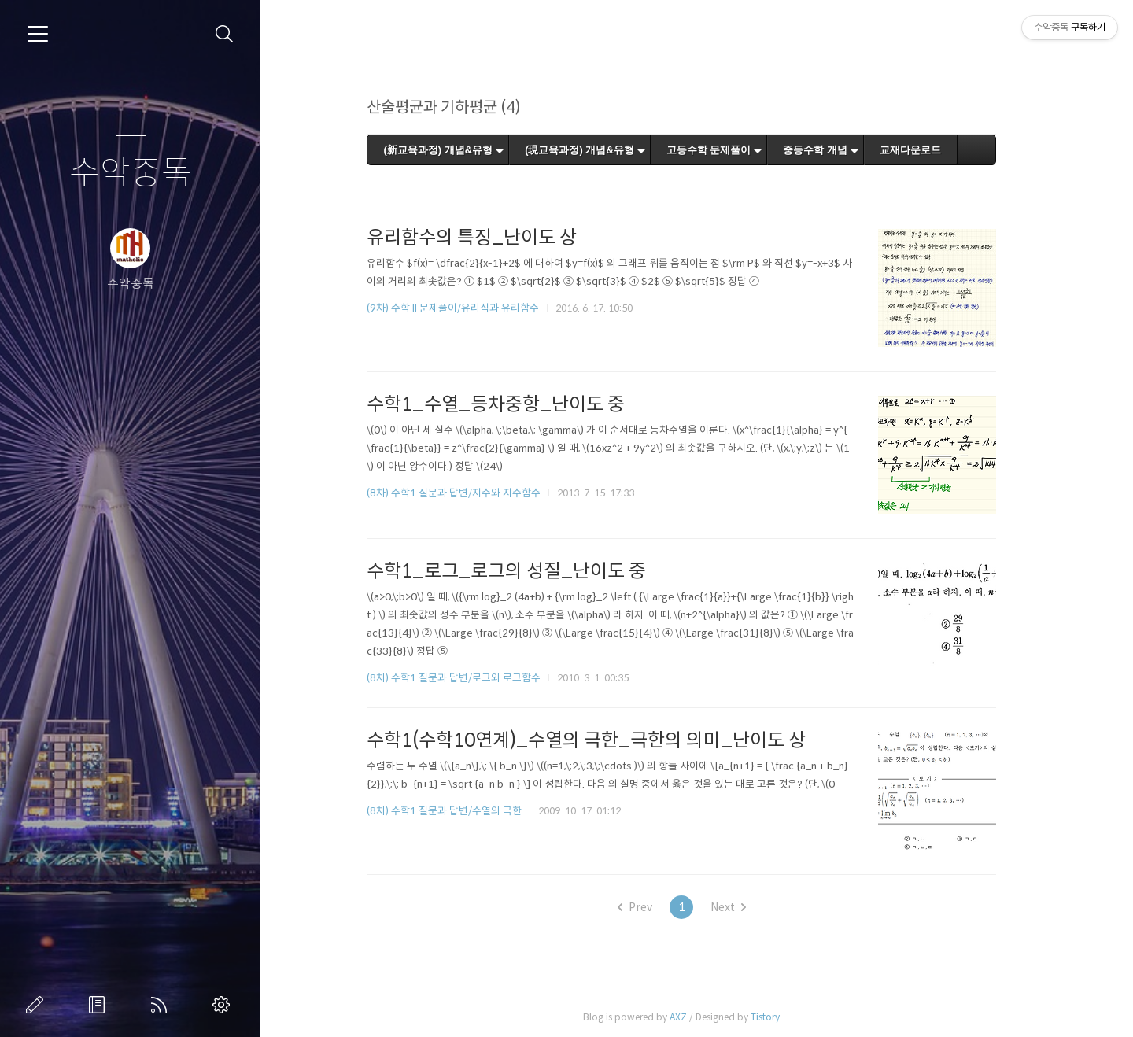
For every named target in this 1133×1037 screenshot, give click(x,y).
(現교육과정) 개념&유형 (594, 150)
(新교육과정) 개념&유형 (453, 150)
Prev (650, 907)
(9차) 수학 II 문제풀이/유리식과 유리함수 (468, 308)
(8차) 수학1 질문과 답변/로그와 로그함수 (469, 678)
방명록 (100, 1004)
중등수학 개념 (831, 150)
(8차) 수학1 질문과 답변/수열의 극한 (459, 810)
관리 (224, 1004)
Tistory (780, 1017)
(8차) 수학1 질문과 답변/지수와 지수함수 (469, 493)
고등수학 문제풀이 (723, 150)
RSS (162, 1004)
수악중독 (130, 173)
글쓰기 (38, 1004)
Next (743, 907)
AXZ (694, 1017)
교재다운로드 (925, 150)
